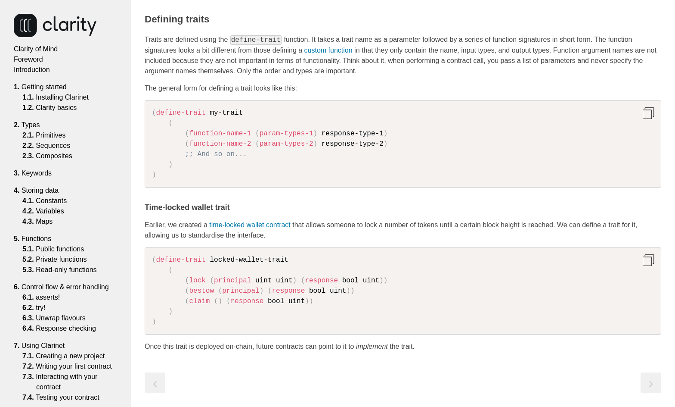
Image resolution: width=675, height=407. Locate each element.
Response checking (66, 328)
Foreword (28, 59)
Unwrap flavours (61, 318)
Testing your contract (67, 397)
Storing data (43, 190)
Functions (39, 238)
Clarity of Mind (36, 49)
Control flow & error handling (68, 287)
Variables (50, 211)
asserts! (48, 297)
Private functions (61, 259)
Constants (51, 200)
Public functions (60, 249)
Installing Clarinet (62, 97)
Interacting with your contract (66, 382)
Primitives (51, 135)
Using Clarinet (46, 345)
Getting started (47, 87)
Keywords (40, 173)
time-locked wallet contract (250, 225)
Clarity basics (56, 107)
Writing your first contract (74, 366)
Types (34, 124)
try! (40, 307)
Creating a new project (70, 356)
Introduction (32, 69)
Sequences (53, 145)
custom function (328, 50)
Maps (44, 221)
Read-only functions (66, 269)
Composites (54, 156)
